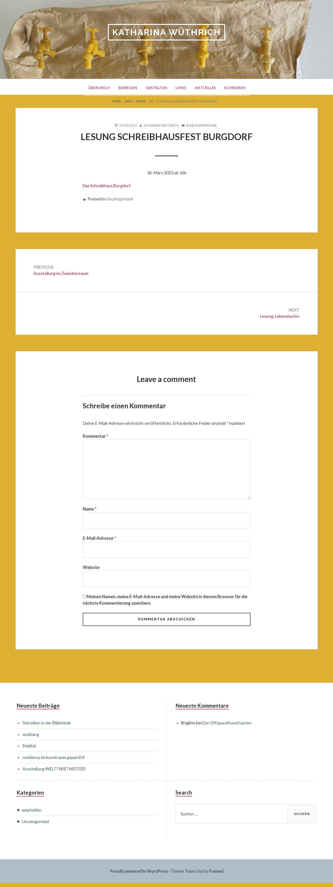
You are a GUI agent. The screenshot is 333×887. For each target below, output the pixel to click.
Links (182, 87)
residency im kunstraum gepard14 (54, 761)
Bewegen (121, 87)
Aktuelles (210, 87)
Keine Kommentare (202, 125)
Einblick (30, 750)
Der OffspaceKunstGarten (228, 727)
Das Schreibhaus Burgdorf (107, 185)
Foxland (217, 875)
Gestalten (154, 87)
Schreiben (244, 87)
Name (89, 511)
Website (91, 570)
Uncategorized (120, 198)
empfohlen (32, 814)
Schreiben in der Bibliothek (48, 727)
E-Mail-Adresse (99, 541)
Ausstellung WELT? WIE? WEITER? (56, 773)
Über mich (89, 87)
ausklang (31, 738)
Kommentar (95, 437)
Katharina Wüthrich (166, 32)
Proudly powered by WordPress (139, 875)
